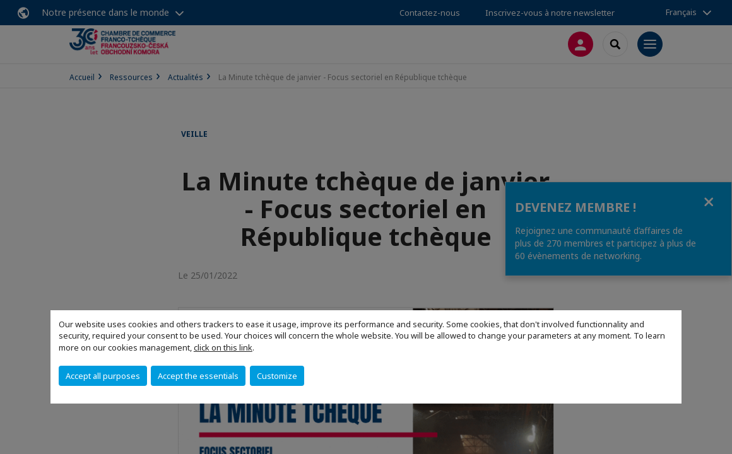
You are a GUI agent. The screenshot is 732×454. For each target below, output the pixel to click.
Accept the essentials (198, 375)
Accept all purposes (103, 375)
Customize (277, 375)
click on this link (223, 347)
